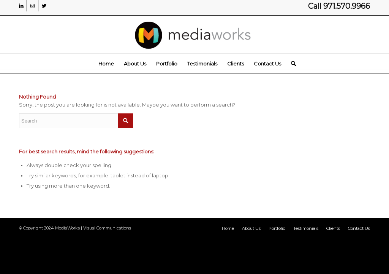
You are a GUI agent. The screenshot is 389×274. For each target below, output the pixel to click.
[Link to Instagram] (32, 5)
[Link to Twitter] (44, 5)
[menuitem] (106, 63)
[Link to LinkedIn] (21, 5)
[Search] (291, 63)
